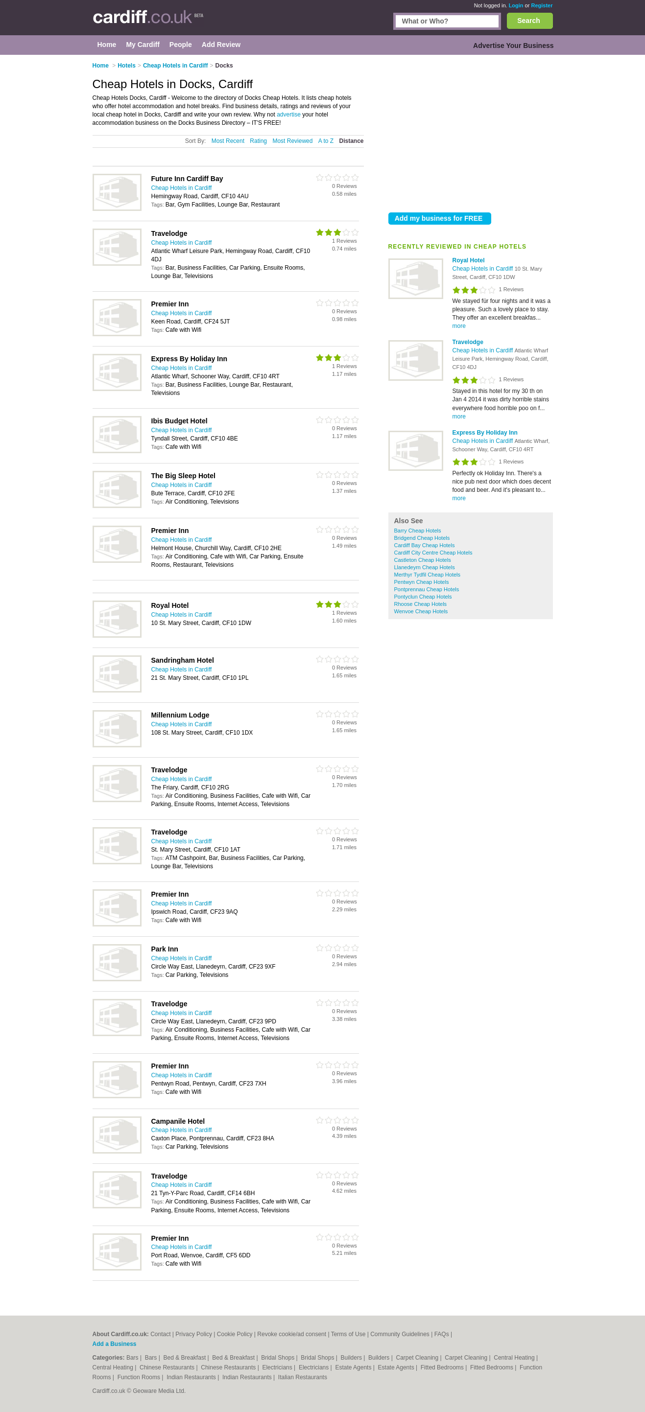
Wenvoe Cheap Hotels (421, 611)
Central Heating (515, 1357)
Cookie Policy (235, 1334)
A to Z (326, 141)
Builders (352, 1357)
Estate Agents (354, 1367)
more (459, 326)
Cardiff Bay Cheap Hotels (424, 545)
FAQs (441, 1334)
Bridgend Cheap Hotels (422, 538)
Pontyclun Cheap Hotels (423, 597)
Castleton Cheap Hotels (422, 560)
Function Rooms (140, 1377)
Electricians (278, 1367)
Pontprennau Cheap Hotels (426, 589)
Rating (258, 141)
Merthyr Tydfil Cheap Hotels (427, 575)
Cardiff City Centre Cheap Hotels (433, 553)
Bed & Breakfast (186, 1357)
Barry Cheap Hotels (417, 530)
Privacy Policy (193, 1334)
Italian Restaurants (302, 1377)
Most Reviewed (292, 141)
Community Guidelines (400, 1334)
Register (541, 5)
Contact (160, 1334)
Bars (133, 1357)
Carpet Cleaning (418, 1357)
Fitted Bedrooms (443, 1367)
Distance (351, 141)
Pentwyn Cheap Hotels (421, 582)
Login (516, 5)
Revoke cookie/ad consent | (294, 1334)
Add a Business (115, 1344)
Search (528, 20)
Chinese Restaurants (168, 1367)
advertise (289, 114)
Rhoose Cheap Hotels (420, 604)
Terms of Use (348, 1334)
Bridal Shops (278, 1357)
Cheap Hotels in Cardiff (484, 268)
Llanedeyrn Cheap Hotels (424, 567)
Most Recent (228, 141)
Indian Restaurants (192, 1377)
